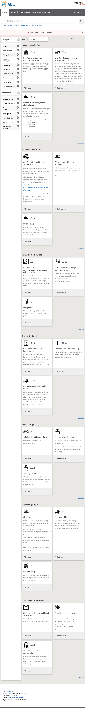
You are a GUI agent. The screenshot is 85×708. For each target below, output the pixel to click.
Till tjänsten (28, 88)
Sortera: (25, 39)
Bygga (23, 25)
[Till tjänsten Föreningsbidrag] (62, 516)
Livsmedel (35, 25)
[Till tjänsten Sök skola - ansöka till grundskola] (37, 651)
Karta (41, 25)
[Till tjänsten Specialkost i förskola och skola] (68, 613)
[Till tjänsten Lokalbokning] (29, 571)
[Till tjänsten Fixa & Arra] (28, 516)
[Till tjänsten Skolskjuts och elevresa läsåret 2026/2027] (37, 613)
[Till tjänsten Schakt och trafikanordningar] (36, 436)
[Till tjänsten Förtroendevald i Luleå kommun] (68, 162)
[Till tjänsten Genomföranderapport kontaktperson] (37, 349)
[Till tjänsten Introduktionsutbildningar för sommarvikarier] (68, 268)
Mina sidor (14, 12)
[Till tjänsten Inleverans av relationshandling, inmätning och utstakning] (37, 269)
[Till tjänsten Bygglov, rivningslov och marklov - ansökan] (37, 58)
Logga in (78, 12)
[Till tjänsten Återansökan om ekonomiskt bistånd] (37, 386)
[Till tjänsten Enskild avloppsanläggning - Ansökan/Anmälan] (68, 58)
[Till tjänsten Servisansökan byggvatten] (66, 436)
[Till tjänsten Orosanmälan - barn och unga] (68, 348)
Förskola (28, 25)
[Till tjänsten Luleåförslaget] (30, 223)
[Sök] (81, 21)
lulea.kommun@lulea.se (16, 698)
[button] (18, 39)
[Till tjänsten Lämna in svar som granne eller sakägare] (37, 103)
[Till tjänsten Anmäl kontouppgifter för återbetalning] (37, 162)
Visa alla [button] (81, 143)
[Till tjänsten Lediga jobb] (29, 307)
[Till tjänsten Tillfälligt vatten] (30, 473)
